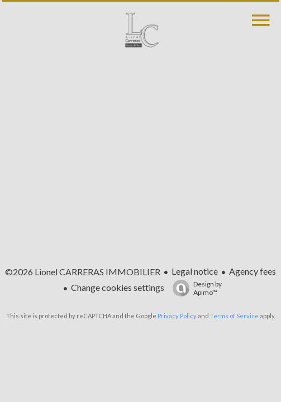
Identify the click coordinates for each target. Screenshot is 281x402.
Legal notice (195, 271)
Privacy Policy (177, 315)
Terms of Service (234, 315)
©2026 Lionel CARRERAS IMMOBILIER (82, 271)
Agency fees (252, 271)
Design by (194, 288)
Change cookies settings (117, 287)
